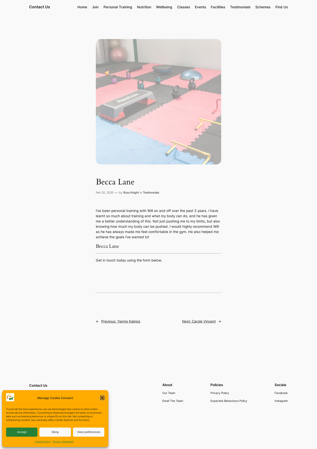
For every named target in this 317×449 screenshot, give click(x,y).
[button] (102, 398)
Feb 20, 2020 (104, 192)
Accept (21, 432)
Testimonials (151, 192)
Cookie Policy (43, 441)
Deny (55, 432)
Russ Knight (131, 192)
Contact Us (39, 6)
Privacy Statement (63, 441)
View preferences (88, 432)
